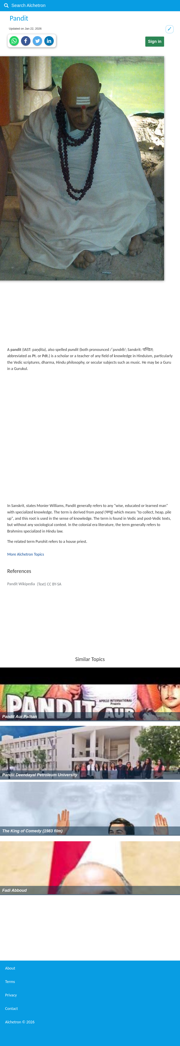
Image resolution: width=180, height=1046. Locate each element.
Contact (11, 1008)
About (10, 968)
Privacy (11, 995)
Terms (10, 981)
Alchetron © (19, 1022)
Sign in (154, 41)
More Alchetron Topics (25, 554)
